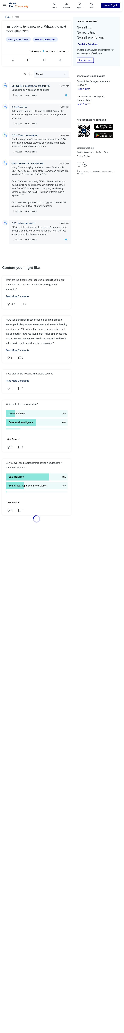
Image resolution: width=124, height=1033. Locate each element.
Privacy (106, 152)
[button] (37, 404)
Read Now (84, 89)
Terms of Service (83, 156)
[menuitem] (66, 5)
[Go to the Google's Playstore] (103, 135)
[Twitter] (84, 164)
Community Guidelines (85, 148)
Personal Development (45, 39)
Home (7, 17)
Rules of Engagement (85, 152)
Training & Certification (18, 39)
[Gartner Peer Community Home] (18, 7)
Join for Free (85, 60)
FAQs (98, 152)
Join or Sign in (110, 5)
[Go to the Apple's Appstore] (103, 127)
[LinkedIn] (79, 164)
